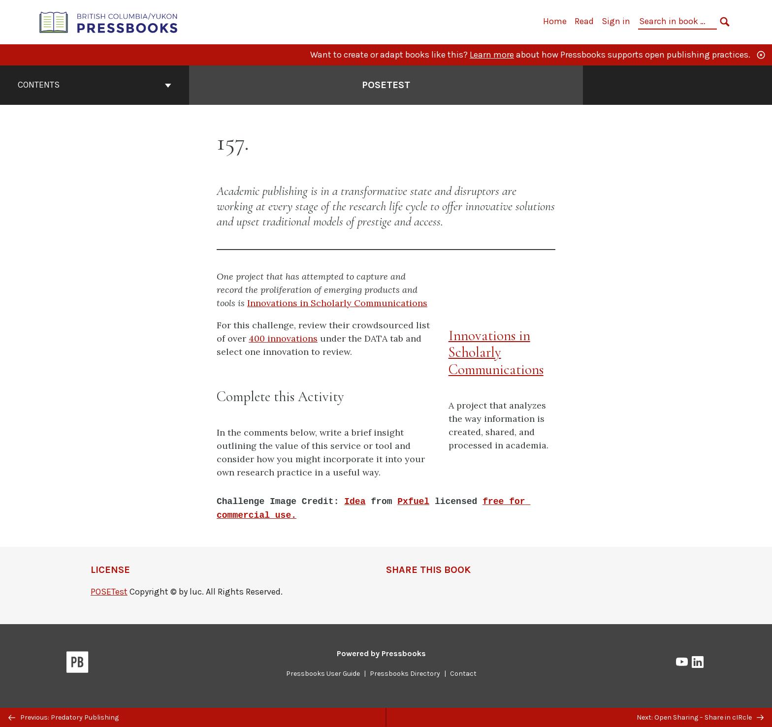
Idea (354, 501)
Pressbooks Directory (405, 673)
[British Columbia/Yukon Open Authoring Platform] (108, 21)
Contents (94, 84)
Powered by (381, 653)
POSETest (109, 591)
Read (584, 21)
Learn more (492, 54)
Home (555, 21)
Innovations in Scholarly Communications (337, 303)
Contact (463, 673)
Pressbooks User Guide (323, 673)
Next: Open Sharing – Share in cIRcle (700, 717)
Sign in (616, 21)
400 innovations (283, 338)
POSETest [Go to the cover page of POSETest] (386, 85)
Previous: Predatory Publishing (63, 717)
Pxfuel (413, 501)
